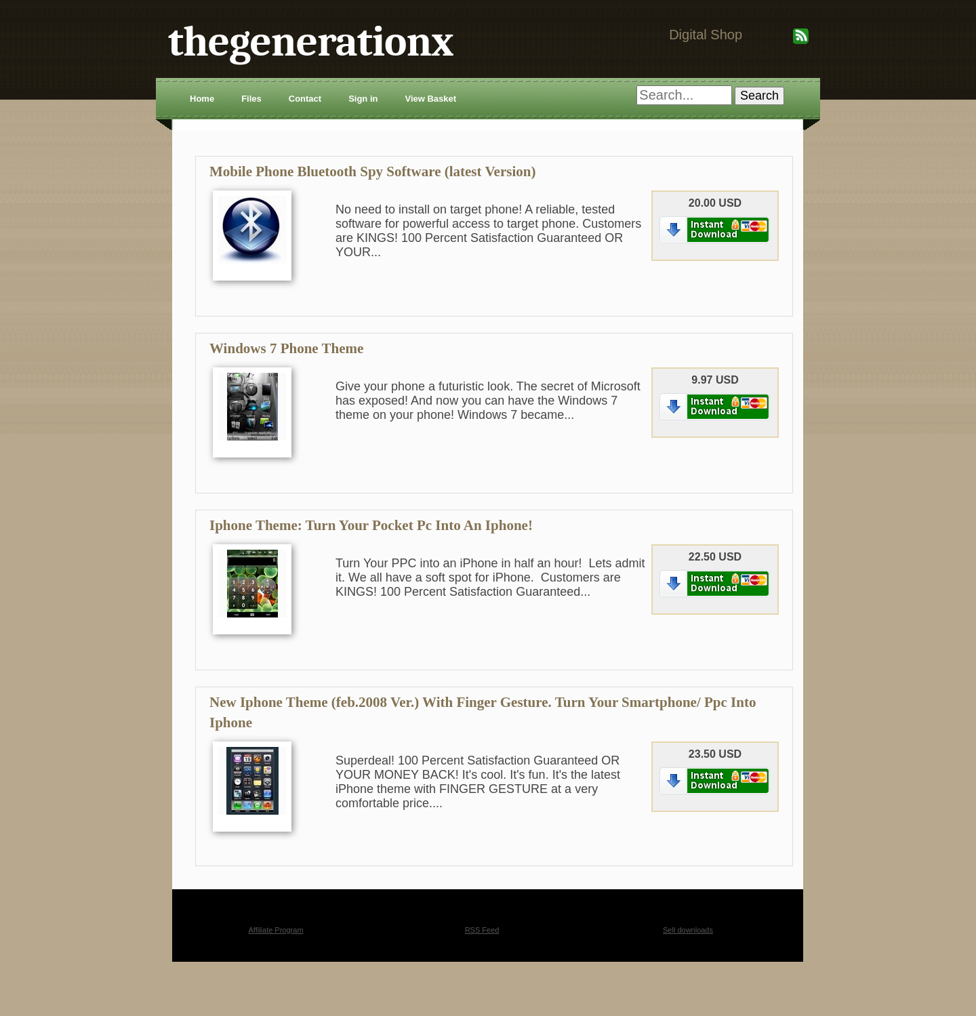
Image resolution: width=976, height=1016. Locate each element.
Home (202, 99)
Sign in (363, 99)
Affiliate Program (275, 930)
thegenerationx (310, 41)
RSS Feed (482, 930)
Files (251, 99)
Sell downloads (688, 930)
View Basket (430, 99)
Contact (305, 99)
